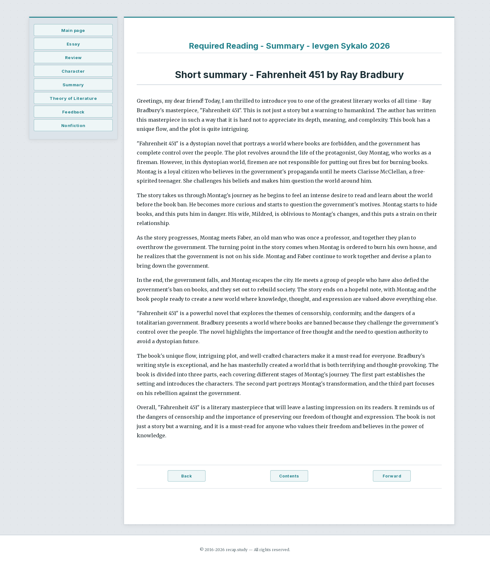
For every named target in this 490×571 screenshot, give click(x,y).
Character (73, 71)
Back (186, 476)
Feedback (73, 111)
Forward (392, 476)
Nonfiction (73, 125)
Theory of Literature (73, 98)
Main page (73, 30)
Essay (73, 43)
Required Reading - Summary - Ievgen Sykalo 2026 (289, 46)
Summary (73, 84)
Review (73, 57)
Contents (289, 476)
